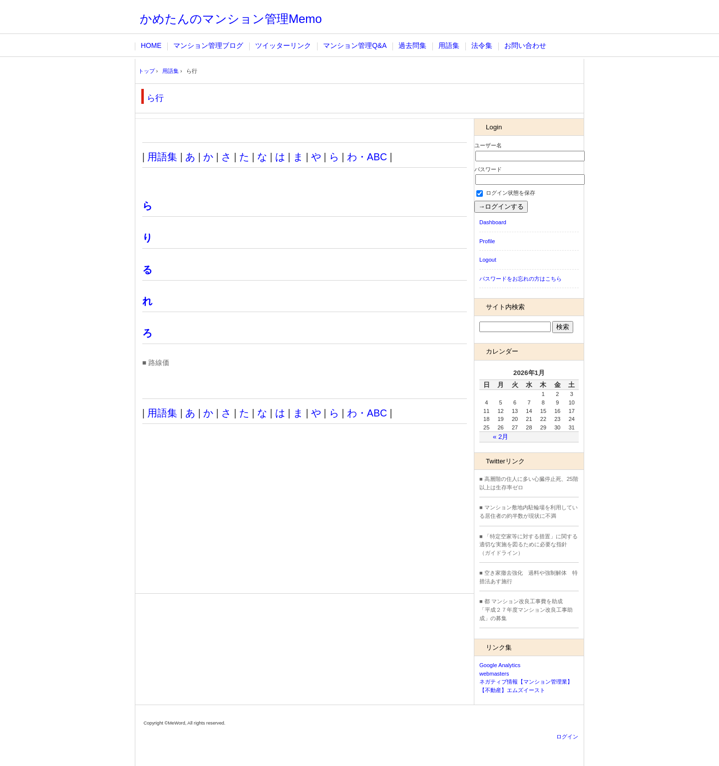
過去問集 (412, 45)
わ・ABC (367, 156)
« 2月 (500, 436)
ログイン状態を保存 (505, 193)
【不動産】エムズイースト (512, 690)
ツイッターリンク (283, 45)
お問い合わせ (525, 45)
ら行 (155, 98)
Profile (487, 241)
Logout (487, 260)
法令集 (481, 45)
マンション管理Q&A (354, 45)
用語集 (448, 45)
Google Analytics (499, 665)
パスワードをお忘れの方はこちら (520, 279)
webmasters (494, 674)
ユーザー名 (488, 145)
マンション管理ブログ (208, 45)
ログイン (567, 737)
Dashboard (492, 222)
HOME (151, 45)
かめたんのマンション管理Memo (231, 18)
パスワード (488, 169)
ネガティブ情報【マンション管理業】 (526, 682)
